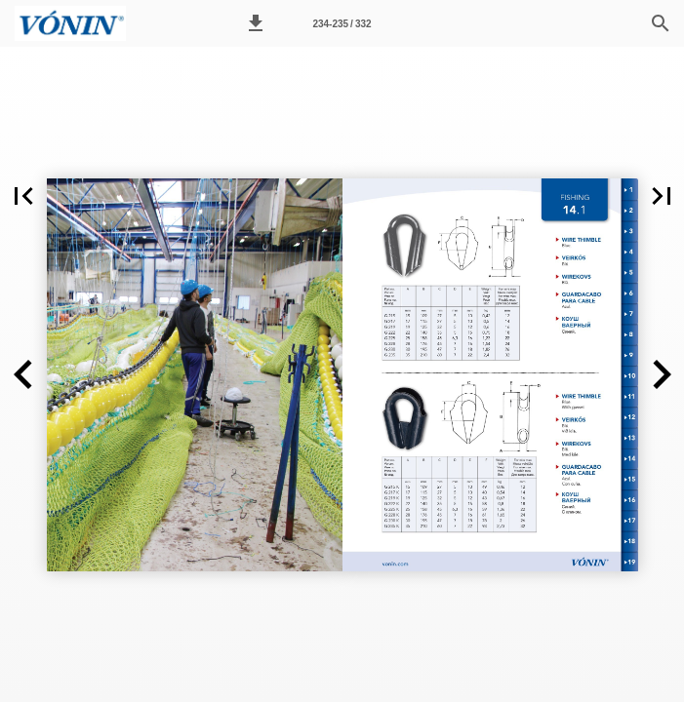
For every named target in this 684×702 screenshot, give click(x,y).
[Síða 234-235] (342, 23)
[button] (255, 23)
